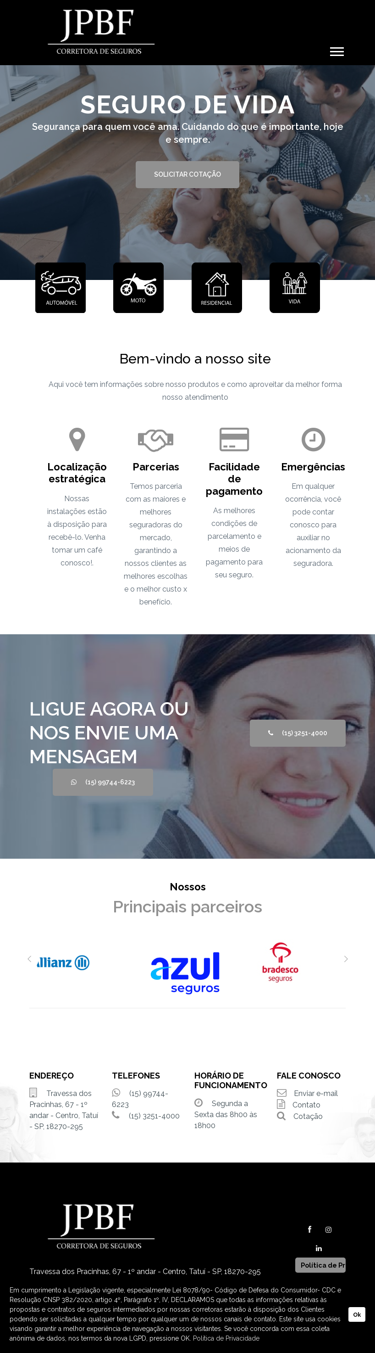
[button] (336, 50)
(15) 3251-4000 (297, 733)
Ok (357, 1314)
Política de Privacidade (226, 1338)
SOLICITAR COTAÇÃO (187, 174)
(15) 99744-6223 (103, 782)
